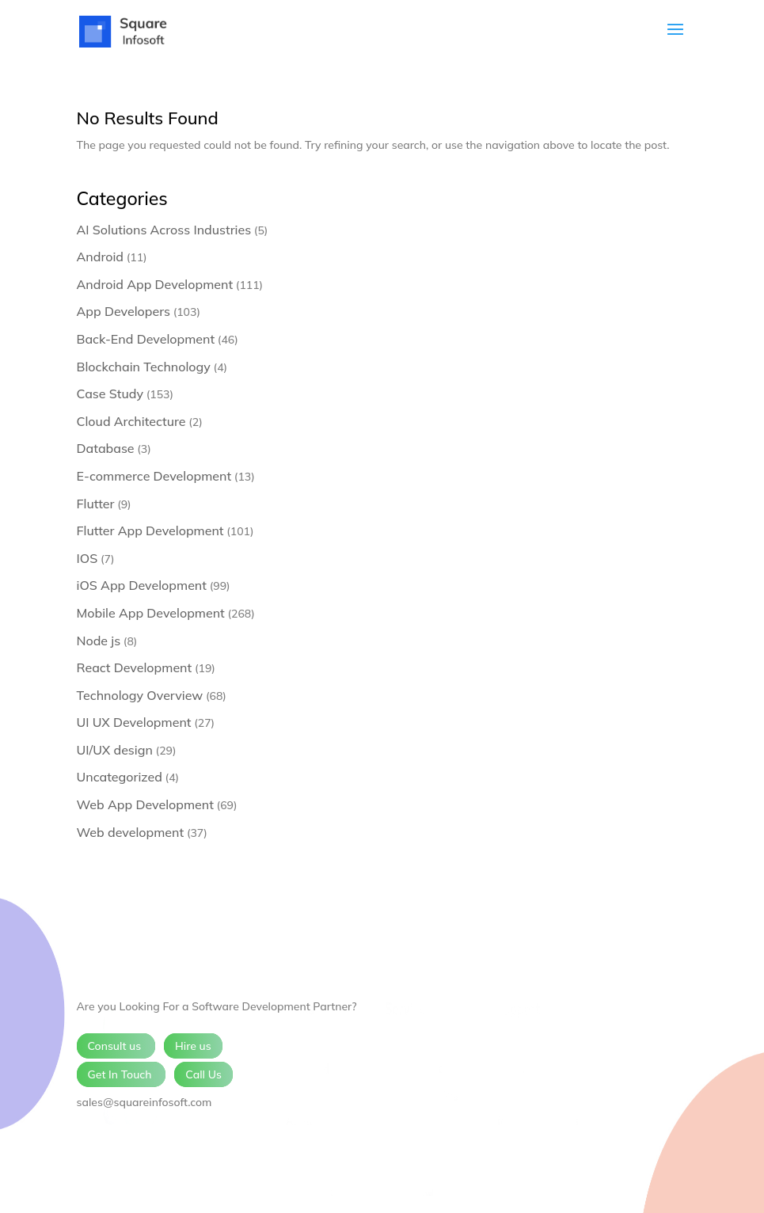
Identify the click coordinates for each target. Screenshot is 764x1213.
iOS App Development (142, 585)
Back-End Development (146, 339)
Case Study (110, 393)
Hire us (193, 1046)
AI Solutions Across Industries (164, 230)
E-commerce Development (154, 476)
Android (100, 256)
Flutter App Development (150, 530)
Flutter (96, 503)
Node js (99, 640)
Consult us (116, 1046)
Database (106, 448)
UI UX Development (134, 722)
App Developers (123, 311)
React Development (134, 667)
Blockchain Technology (144, 367)
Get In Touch (121, 1074)
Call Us (203, 1074)
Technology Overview (140, 695)
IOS (87, 558)
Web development (130, 832)
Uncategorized (119, 777)
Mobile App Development (151, 613)
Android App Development (155, 284)
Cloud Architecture (131, 421)
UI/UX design (115, 750)
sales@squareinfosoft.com (144, 1102)
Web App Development (145, 804)
